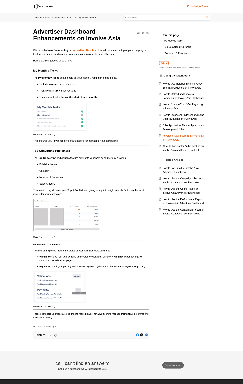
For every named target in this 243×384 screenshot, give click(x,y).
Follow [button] (164, 63)
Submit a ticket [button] (173, 365)
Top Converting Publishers (177, 47)
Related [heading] (173, 160)
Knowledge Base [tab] (197, 6)
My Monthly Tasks (173, 40)
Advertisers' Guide (62, 17)
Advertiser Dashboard (86, 50)
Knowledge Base (42, 17)
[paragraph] (91, 184)
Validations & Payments (176, 53)
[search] (167, 18)
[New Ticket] (173, 365)
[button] (207, 18)
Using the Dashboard (85, 17)
